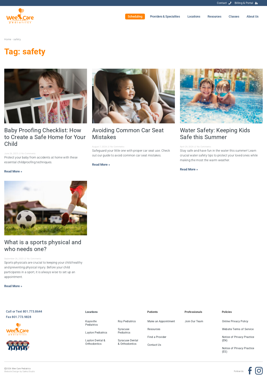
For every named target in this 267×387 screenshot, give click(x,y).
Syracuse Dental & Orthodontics (128, 342)
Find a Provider (156, 337)
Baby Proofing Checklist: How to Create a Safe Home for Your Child (45, 137)
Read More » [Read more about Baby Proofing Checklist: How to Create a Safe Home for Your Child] (13, 171)
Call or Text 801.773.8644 (24, 311)
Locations (193, 16)
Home (7, 39)
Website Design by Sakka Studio (19, 371)
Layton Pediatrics (96, 332)
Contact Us (154, 344)
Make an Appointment (161, 321)
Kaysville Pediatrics (91, 323)
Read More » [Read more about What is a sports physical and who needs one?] (13, 286)
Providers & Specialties (165, 16)
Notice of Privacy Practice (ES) (238, 350)
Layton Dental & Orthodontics (95, 342)
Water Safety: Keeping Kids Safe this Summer (215, 133)
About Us (252, 16)
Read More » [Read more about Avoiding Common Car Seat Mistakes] (101, 164)
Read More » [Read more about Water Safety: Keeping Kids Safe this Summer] (189, 169)
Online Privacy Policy (235, 321)
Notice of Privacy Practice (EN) (238, 338)
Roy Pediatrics (127, 321)
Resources (214, 16)
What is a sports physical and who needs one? (42, 245)
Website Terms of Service (238, 329)
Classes (234, 16)
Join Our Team (194, 321)
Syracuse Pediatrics (124, 331)
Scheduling (135, 16)
